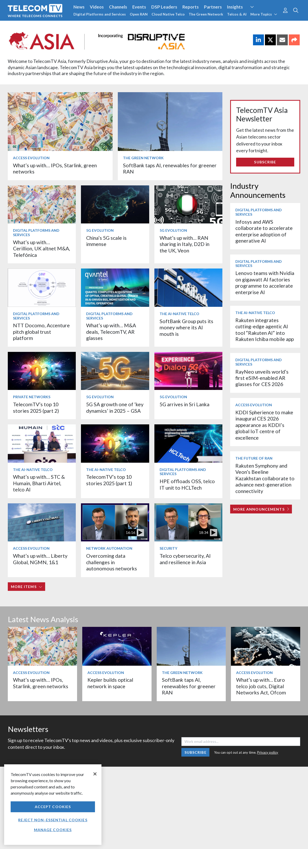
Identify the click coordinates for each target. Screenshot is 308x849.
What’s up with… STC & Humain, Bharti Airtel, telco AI (39, 483)
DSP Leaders (164, 7)
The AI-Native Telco (179, 313)
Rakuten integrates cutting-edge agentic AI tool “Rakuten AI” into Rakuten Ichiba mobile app (264, 329)
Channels (118, 7)
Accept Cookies (53, 806)
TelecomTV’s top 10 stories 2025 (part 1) (109, 480)
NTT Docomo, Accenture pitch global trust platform (41, 331)
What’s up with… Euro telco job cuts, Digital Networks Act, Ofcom (261, 686)
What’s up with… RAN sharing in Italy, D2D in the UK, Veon (184, 244)
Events (139, 7)
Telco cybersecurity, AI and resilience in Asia (185, 559)
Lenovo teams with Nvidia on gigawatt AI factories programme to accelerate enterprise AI (264, 282)
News (79, 7)
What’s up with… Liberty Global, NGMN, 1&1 (40, 559)
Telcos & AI (237, 14)
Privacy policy (267, 752)
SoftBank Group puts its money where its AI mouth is (186, 327)
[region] (52, 804)
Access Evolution (31, 158)
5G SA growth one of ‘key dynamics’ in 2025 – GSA (114, 407)
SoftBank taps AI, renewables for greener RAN (189, 686)
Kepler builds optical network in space (110, 683)
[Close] (95, 774)
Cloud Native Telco (168, 14)
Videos (97, 7)
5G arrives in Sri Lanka (184, 404)
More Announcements (261, 509)
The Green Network (206, 14)
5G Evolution (100, 230)
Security (168, 548)
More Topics (263, 14)
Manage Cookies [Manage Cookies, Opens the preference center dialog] (53, 830)
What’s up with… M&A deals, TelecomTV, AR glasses (111, 331)
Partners (213, 7)
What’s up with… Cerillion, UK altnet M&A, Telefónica (41, 248)
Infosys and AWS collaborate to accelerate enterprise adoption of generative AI (264, 231)
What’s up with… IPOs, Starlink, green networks (40, 683)
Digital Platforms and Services (99, 14)
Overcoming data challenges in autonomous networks (111, 562)
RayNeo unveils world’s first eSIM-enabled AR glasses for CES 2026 (262, 378)
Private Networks (31, 397)
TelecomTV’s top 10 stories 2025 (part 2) (36, 407)
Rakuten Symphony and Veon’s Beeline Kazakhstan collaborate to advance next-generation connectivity (265, 478)
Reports (190, 7)
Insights (235, 7)
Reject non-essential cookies (52, 820)
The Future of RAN (253, 458)
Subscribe (265, 162)
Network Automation (109, 548)
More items (26, 586)
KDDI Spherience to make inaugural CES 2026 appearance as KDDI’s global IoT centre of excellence (264, 425)
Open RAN (139, 14)
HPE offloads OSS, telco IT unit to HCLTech (187, 484)
